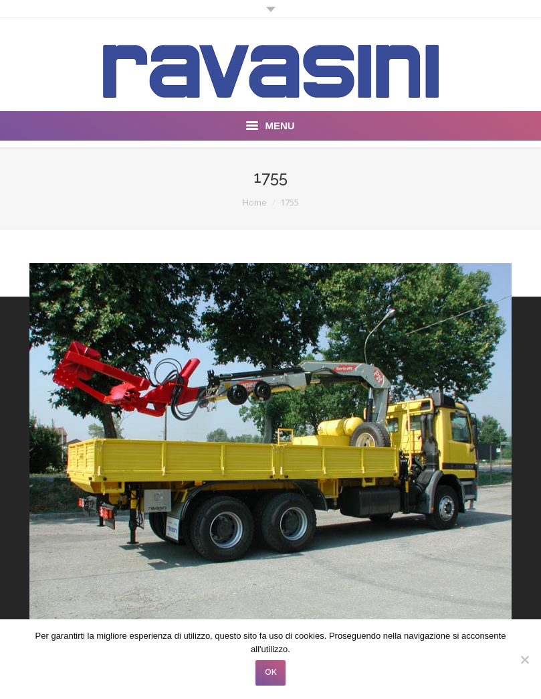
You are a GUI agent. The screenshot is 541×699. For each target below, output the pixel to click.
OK (271, 672)
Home (255, 202)
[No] (524, 659)
